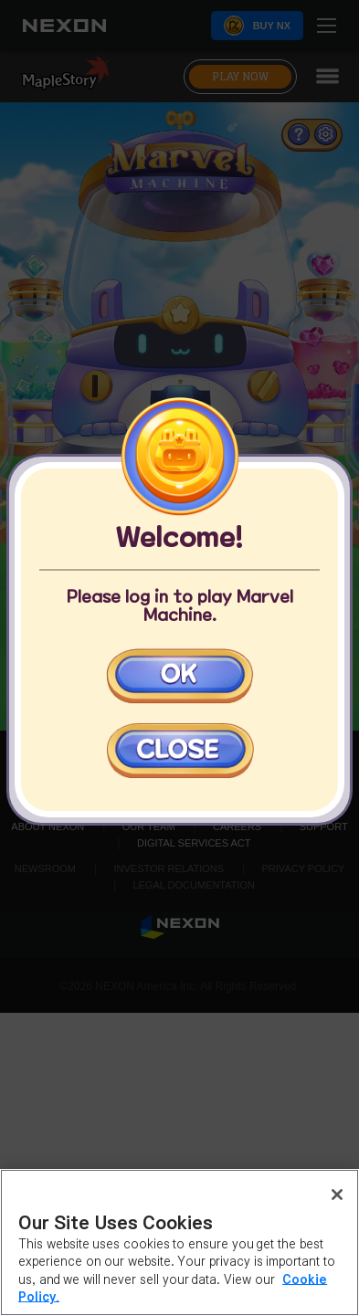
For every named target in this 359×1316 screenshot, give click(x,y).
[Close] (337, 1194)
